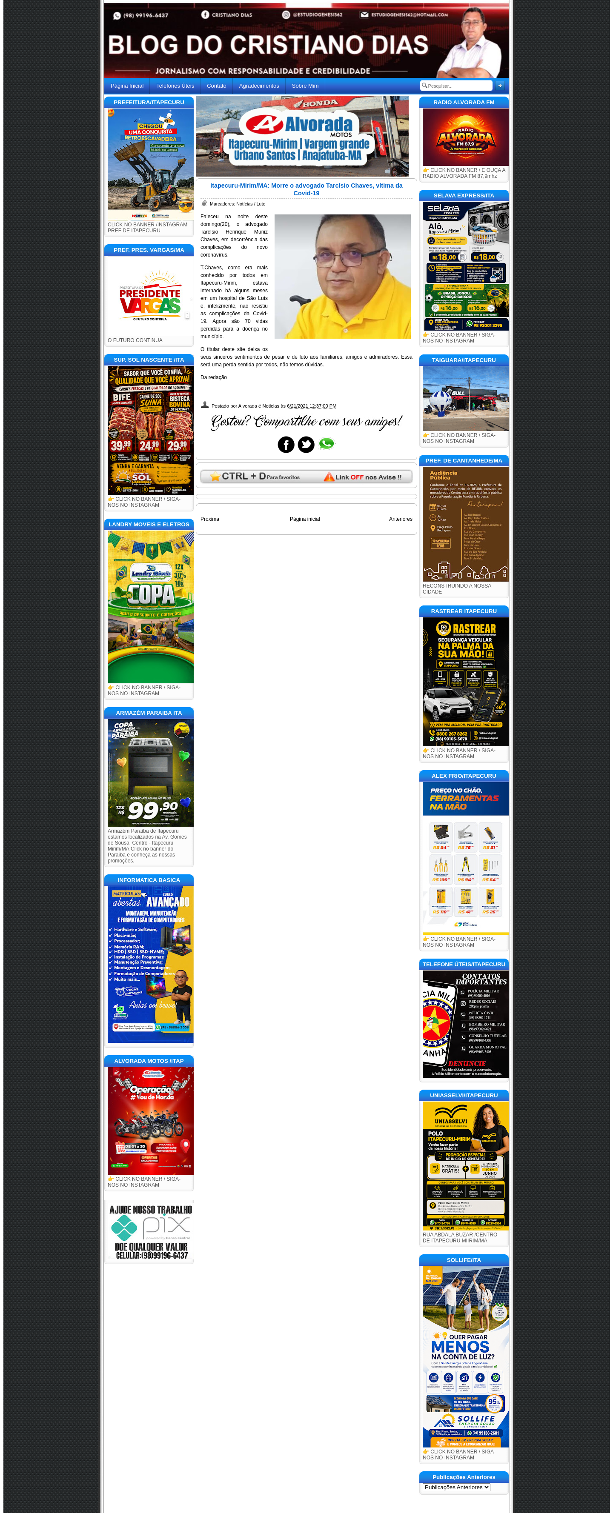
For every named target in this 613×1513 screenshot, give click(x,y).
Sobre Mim (305, 86)
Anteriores (400, 519)
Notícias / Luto (250, 203)
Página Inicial (127, 86)
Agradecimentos (259, 86)
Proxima (210, 519)
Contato (216, 86)
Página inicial (305, 519)
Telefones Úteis (175, 86)
